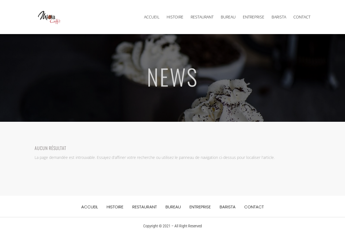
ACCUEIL (151, 17)
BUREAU (228, 17)
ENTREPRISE (253, 17)
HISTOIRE (175, 17)
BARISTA (279, 17)
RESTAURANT (202, 17)
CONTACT (301, 17)
